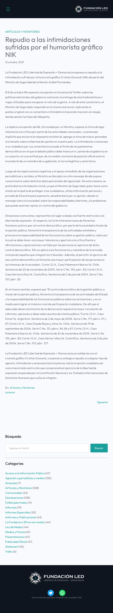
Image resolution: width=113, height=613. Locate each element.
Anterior (10, 392)
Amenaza (11, 483)
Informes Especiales (17, 512)
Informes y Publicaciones (20, 517)
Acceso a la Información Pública (25, 473)
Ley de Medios (14, 527)
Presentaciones (15, 537)
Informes (11, 507)
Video (9, 551)
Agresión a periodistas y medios (25, 478)
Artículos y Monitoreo (22, 31)
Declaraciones (14, 497)
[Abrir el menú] (8, 9)
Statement (12, 546)
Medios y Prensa (15, 532)
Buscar (99, 448)
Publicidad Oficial (16, 541)
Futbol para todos (16, 502)
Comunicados (13, 493)
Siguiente (102, 402)
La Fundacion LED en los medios (25, 522)
